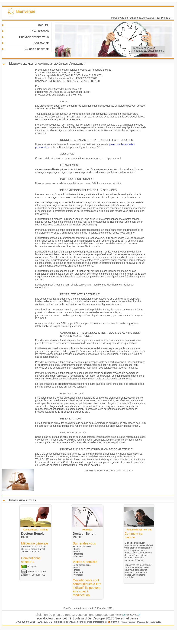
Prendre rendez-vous (34, 37)
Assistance (41, 43)
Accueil (43, 25)
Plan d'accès (40, 31)
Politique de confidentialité (149, 622)
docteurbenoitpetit (55, 618)
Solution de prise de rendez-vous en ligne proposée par (88, 614)
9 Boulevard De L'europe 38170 (92, 618)
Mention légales (128, 622)
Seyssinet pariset (127, 618)
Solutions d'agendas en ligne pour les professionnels (86, 622)
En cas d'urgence (36, 49)
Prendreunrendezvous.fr (48, 69)
